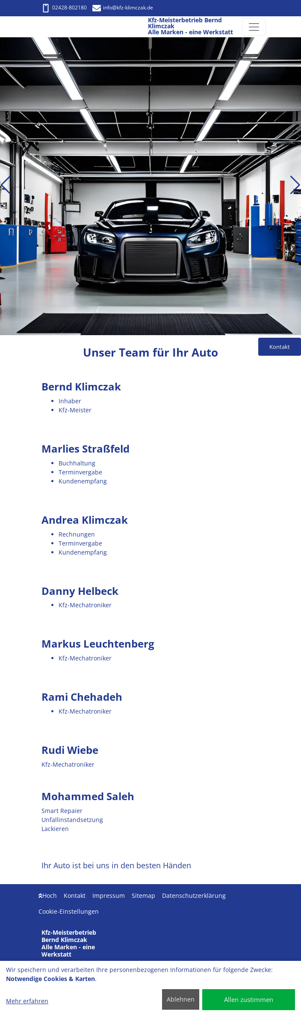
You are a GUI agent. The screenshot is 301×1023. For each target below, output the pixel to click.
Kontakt (75, 895)
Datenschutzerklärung (194, 895)
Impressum (108, 895)
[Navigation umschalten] (254, 27)
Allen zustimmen (248, 999)
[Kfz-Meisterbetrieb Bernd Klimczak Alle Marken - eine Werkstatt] (50, 27)
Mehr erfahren (27, 1001)
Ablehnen (181, 999)
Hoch (47, 895)
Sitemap (143, 895)
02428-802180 (64, 7)
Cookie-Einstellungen (68, 911)
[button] (6, 185)
